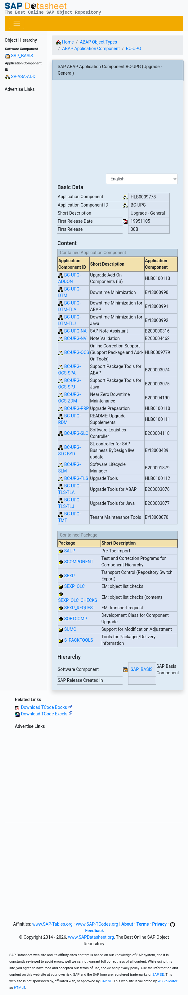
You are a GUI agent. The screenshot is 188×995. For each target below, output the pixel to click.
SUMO (70, 629)
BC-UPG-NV (75, 338)
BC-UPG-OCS (76, 352)
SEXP (69, 575)
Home (65, 42)
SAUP (69, 550)
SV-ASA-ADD (23, 76)
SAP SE (158, 975)
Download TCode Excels (46, 713)
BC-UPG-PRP (76, 408)
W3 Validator (167, 981)
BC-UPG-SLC (76, 433)
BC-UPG (133, 48)
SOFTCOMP (75, 618)
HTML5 (19, 988)
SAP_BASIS (22, 55)
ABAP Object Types (98, 42)
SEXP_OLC (74, 586)
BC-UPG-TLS (76, 478)
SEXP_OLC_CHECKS (77, 600)
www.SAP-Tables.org (52, 924)
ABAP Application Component (91, 48)
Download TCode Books (46, 707)
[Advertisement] (24, 187)
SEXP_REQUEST (79, 607)
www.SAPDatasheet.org (91, 937)
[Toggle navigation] (16, 23)
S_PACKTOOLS (78, 640)
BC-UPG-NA (75, 330)
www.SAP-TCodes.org (97, 924)
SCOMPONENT (78, 561)
